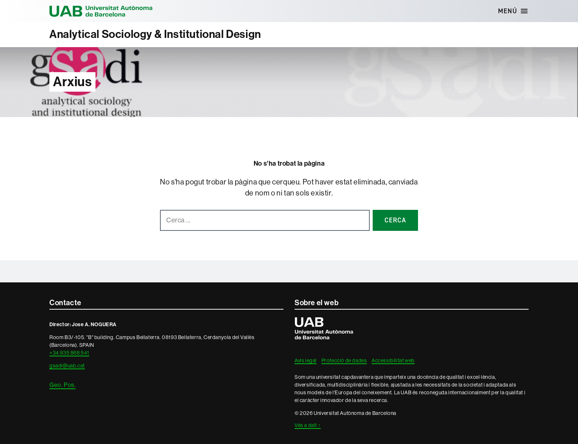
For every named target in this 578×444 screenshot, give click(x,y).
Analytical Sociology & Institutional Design (155, 34)
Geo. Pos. (62, 384)
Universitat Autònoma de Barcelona (101, 11)
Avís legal (306, 360)
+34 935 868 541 (69, 353)
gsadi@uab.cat (67, 366)
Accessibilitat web (393, 360)
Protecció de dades (344, 360)
